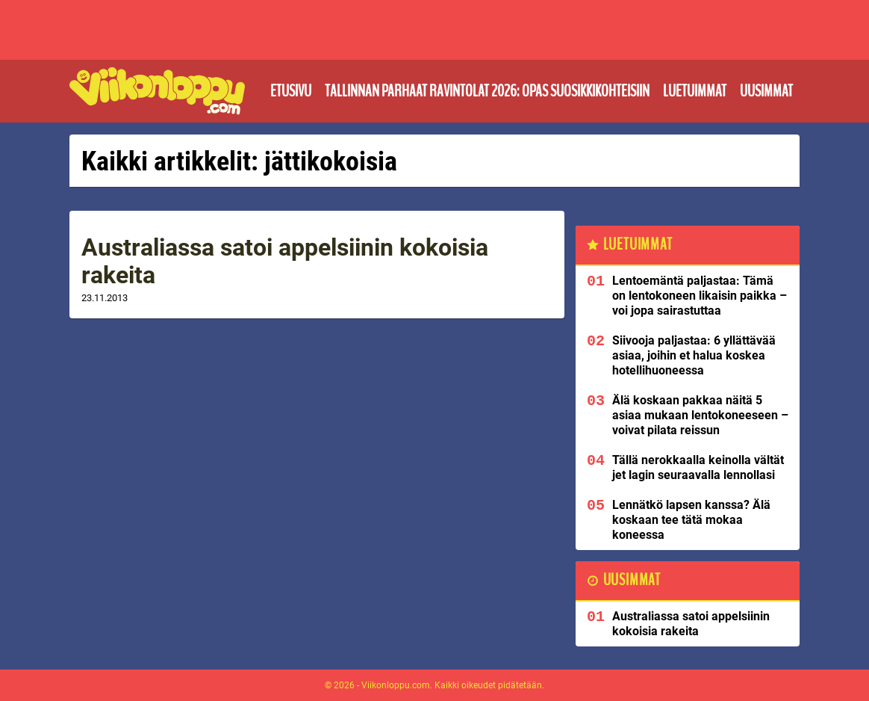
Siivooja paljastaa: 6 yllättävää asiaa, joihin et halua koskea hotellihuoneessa (694, 355)
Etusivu (290, 91)
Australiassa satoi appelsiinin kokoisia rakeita (284, 261)
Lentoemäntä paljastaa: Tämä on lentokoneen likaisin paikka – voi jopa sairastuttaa (699, 296)
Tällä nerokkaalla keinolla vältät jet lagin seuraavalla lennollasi (698, 467)
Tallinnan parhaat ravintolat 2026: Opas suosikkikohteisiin (487, 91)
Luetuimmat (694, 91)
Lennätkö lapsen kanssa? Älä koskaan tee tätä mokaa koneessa (691, 520)
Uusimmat (766, 91)
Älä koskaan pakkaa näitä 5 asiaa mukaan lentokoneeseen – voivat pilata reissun (700, 415)
